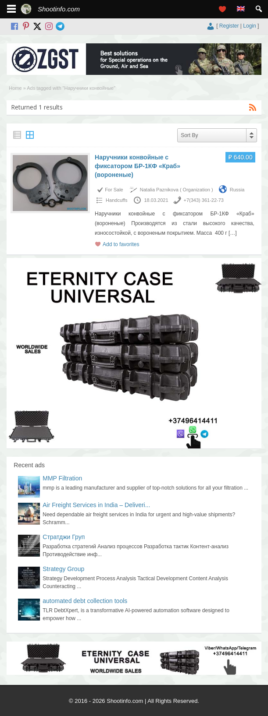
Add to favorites (121, 244)
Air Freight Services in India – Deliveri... (96, 504)
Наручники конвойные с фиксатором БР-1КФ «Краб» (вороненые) (137, 166)
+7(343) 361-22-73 (204, 200)
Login (249, 26)
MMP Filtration (62, 478)
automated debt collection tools (85, 600)
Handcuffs (116, 200)
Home (15, 88)
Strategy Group (63, 568)
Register (229, 26)
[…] (233, 233)
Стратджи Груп (64, 536)
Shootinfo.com (59, 9)
